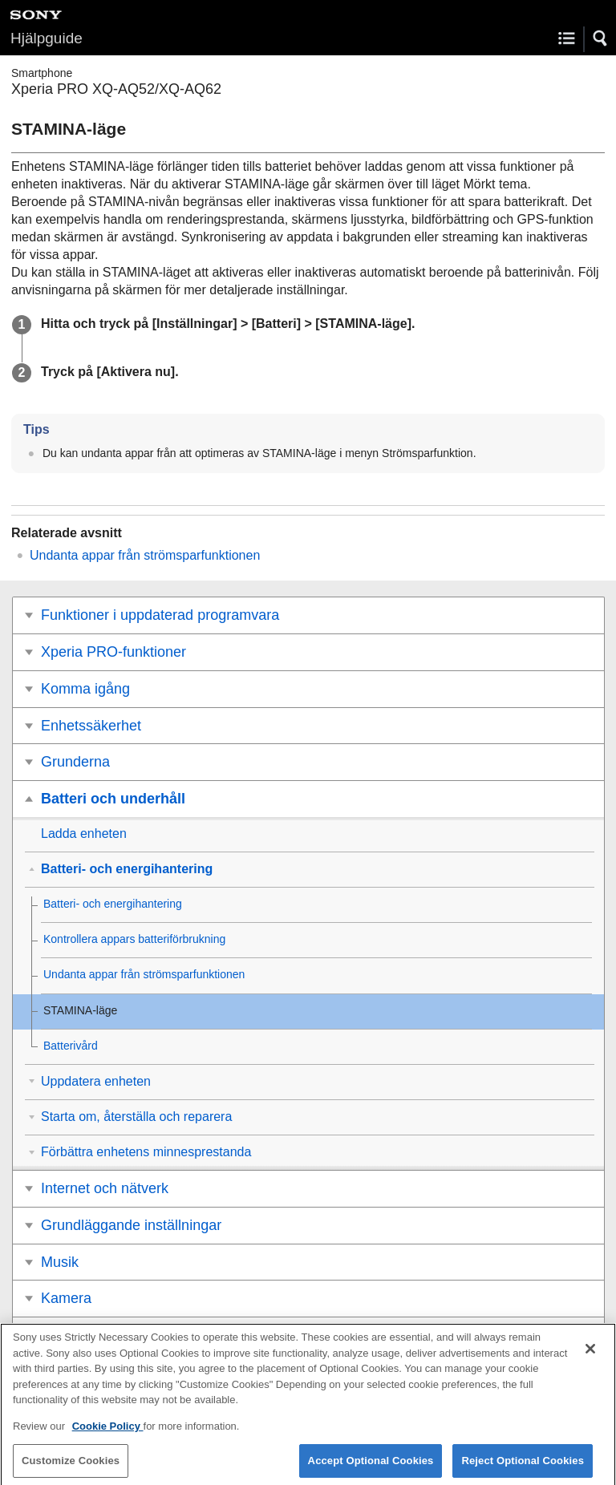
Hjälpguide (46, 38)
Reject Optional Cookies (522, 1468)
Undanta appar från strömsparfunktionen (145, 555)
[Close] (590, 1356)
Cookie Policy (108, 1433)
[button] (601, 38)
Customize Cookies (71, 1468)
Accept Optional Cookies (371, 1468)
